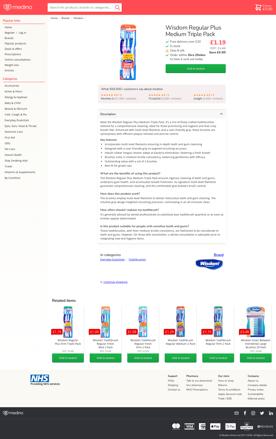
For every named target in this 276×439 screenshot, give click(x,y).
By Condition (12, 178)
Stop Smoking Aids (16, 160)
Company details (257, 385)
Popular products (15, 43)
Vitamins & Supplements (20, 172)
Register (10, 32)
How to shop (226, 380)
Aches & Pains (13, 91)
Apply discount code (230, 394)
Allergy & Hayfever (16, 97)
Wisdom (78, 18)
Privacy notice (256, 389)
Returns (222, 385)
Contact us (174, 389)
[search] (84, 7)
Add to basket (196, 68)
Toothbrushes (137, 259)
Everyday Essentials (17, 120)
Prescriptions (13, 54)
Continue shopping (113, 282)
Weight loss (12, 65)
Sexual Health (13, 155)
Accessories (12, 85)
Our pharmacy (194, 385)
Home (8, 27)
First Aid (10, 137)
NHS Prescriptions (197, 389)
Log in (22, 32)
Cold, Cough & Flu (16, 114)
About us (253, 380)
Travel (8, 166)
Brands (9, 38)
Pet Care (10, 149)
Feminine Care (14, 132)
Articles (9, 70)
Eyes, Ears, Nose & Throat (20, 126)
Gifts (7, 143)
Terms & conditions (229, 389)
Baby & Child (13, 103)
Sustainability (255, 394)
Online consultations (18, 59)
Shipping (173, 385)
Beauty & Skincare (16, 108)
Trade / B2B (225, 398)
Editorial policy (256, 398)
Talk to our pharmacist (199, 380)
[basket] (263, 7)
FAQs (171, 380)
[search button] (117, 7)
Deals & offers (13, 49)
